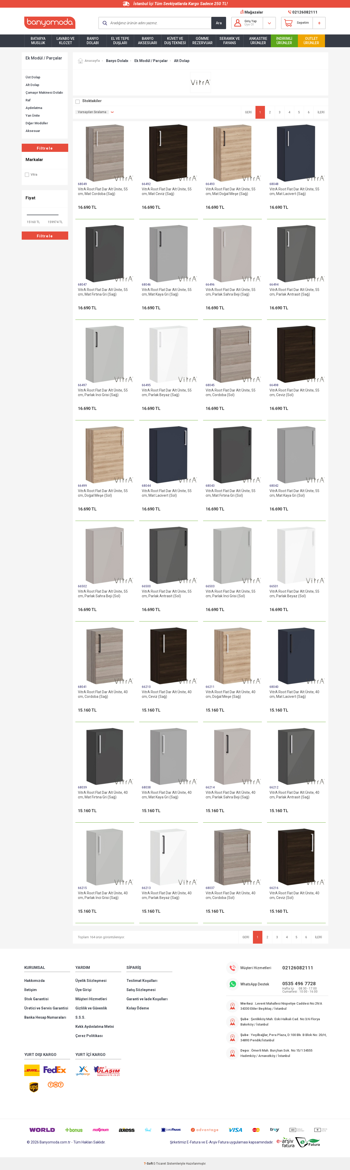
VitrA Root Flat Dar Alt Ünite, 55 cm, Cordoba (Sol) (230, 392)
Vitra (30, 174)
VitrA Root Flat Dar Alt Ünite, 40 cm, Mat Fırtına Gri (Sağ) (103, 794)
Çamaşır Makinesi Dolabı (44, 92)
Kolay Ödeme (137, 1008)
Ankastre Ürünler (258, 40)
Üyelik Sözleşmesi (91, 981)
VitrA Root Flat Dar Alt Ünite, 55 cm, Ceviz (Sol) (294, 392)
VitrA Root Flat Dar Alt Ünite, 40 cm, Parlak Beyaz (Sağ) (167, 895)
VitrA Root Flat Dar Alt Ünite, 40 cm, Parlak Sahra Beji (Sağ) (230, 794)
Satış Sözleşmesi (141, 990)
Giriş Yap (250, 21)
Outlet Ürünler (311, 40)
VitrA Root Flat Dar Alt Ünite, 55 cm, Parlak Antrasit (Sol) (167, 593)
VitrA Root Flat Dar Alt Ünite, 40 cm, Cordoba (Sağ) (103, 694)
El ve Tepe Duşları (120, 40)
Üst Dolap (33, 77)
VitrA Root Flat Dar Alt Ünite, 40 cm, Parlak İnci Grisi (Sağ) (103, 895)
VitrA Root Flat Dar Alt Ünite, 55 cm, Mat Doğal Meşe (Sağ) (230, 191)
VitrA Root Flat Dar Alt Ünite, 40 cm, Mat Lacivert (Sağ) (294, 694)
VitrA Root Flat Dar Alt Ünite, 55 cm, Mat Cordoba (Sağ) (103, 191)
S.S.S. (80, 1017)
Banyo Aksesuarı (147, 40)
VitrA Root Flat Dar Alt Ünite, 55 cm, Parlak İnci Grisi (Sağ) (103, 392)
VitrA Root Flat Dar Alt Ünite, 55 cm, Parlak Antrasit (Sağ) (294, 292)
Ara (219, 23)
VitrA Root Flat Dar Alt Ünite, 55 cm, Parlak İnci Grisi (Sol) (230, 593)
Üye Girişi (83, 990)
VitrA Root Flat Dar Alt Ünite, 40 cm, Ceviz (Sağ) (167, 694)
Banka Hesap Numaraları (45, 1017)
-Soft (149, 1163)
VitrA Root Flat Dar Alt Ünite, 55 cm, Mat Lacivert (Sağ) (294, 191)
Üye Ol (249, 24)
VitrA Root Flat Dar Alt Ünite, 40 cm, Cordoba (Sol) (230, 895)
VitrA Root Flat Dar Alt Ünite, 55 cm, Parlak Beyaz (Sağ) (167, 392)
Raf (28, 100)
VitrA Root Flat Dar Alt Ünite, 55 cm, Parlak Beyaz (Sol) (294, 593)
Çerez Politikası (89, 1036)
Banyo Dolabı (93, 40)
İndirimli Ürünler (284, 40)
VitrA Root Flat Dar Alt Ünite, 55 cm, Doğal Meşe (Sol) (103, 493)
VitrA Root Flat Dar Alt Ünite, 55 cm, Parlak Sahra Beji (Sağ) (230, 292)
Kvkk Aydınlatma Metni (94, 1027)
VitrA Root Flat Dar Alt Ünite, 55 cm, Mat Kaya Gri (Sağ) (167, 292)
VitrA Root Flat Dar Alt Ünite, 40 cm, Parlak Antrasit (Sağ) (294, 794)
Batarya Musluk (38, 40)
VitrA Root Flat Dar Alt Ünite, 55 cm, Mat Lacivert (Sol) (167, 493)
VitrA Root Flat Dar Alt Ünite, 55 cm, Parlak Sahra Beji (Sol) (103, 593)
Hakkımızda (34, 981)
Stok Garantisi (36, 999)
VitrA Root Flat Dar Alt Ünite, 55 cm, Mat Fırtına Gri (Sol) (230, 493)
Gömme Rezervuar (202, 40)
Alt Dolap (32, 85)
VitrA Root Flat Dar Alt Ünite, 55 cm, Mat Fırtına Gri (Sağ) (103, 292)
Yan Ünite (33, 115)
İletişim (30, 990)
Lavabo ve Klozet (65, 40)
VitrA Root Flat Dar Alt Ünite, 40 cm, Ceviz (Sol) (294, 895)
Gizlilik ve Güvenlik (91, 1008)
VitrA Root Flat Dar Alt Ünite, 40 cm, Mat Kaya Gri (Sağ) (167, 794)
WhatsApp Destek (254, 984)
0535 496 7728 (299, 983)
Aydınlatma (34, 108)
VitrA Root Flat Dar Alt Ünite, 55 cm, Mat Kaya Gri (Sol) (294, 493)
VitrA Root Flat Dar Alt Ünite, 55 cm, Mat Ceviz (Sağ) (167, 191)
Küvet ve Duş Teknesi (175, 40)
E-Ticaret (160, 1163)
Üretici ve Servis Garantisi (46, 1008)
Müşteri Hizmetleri (91, 999)
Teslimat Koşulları (141, 981)
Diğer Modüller (37, 123)
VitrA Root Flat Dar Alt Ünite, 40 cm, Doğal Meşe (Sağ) (230, 694)
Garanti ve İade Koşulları (147, 999)
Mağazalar (253, 12)
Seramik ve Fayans (229, 40)
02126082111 (305, 12)
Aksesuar (33, 131)
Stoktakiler (92, 101)
